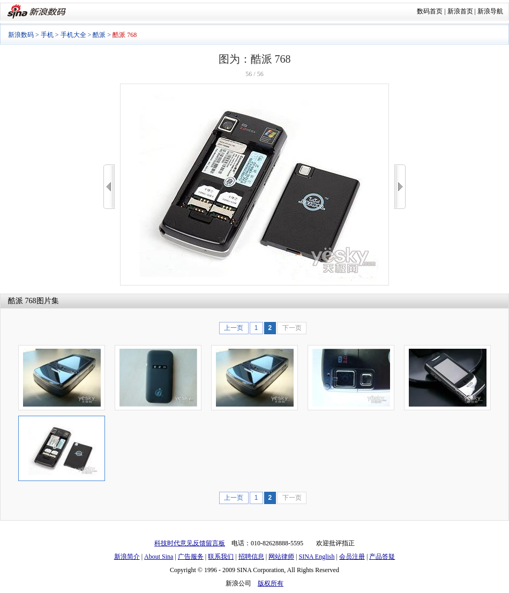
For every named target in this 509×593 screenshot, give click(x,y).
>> (400, 186)
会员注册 (352, 556)
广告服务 (191, 556)
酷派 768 (22, 301)
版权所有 (270, 583)
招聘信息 (251, 556)
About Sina (158, 556)
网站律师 (281, 556)
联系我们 (221, 556)
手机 (47, 35)
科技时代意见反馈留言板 (189, 543)
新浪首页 (460, 11)
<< (109, 186)
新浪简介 (127, 556)
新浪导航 (490, 11)
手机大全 (73, 35)
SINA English (316, 556)
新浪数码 (21, 35)
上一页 (233, 328)
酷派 (99, 35)
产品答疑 (382, 556)
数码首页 (430, 11)
